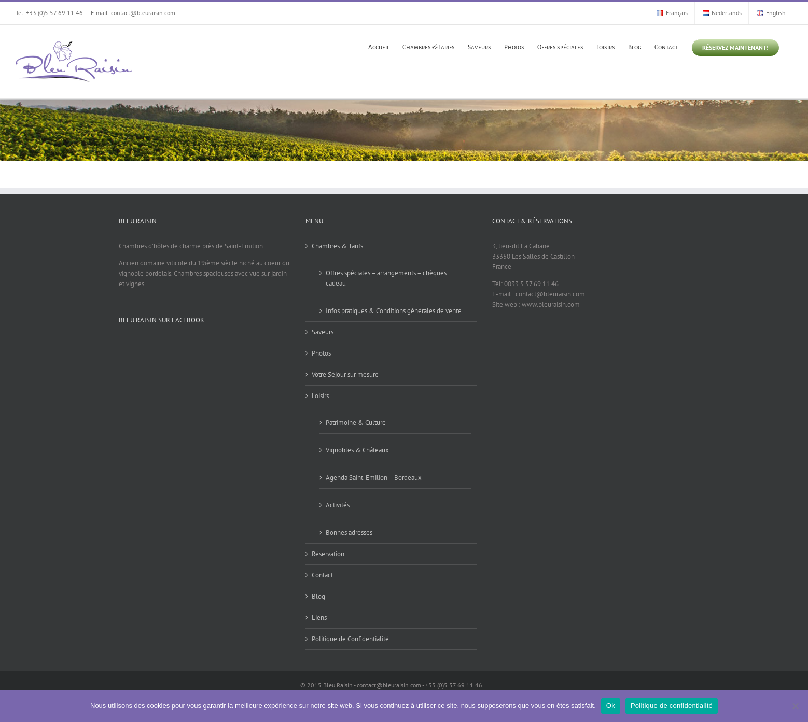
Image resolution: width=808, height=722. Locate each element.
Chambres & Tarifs (337, 246)
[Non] (795, 706)
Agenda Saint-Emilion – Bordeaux (374, 477)
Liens (319, 617)
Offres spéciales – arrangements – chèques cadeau (386, 278)
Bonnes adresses (349, 532)
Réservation (328, 553)
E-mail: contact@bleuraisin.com (133, 13)
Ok (610, 706)
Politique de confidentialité (672, 706)
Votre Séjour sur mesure (345, 374)
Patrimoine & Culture (356, 422)
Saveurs (322, 332)
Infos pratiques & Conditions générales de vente (394, 310)
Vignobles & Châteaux (357, 450)
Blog (318, 596)
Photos (321, 353)
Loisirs (320, 395)
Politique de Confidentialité (350, 638)
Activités (338, 505)
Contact (322, 575)
